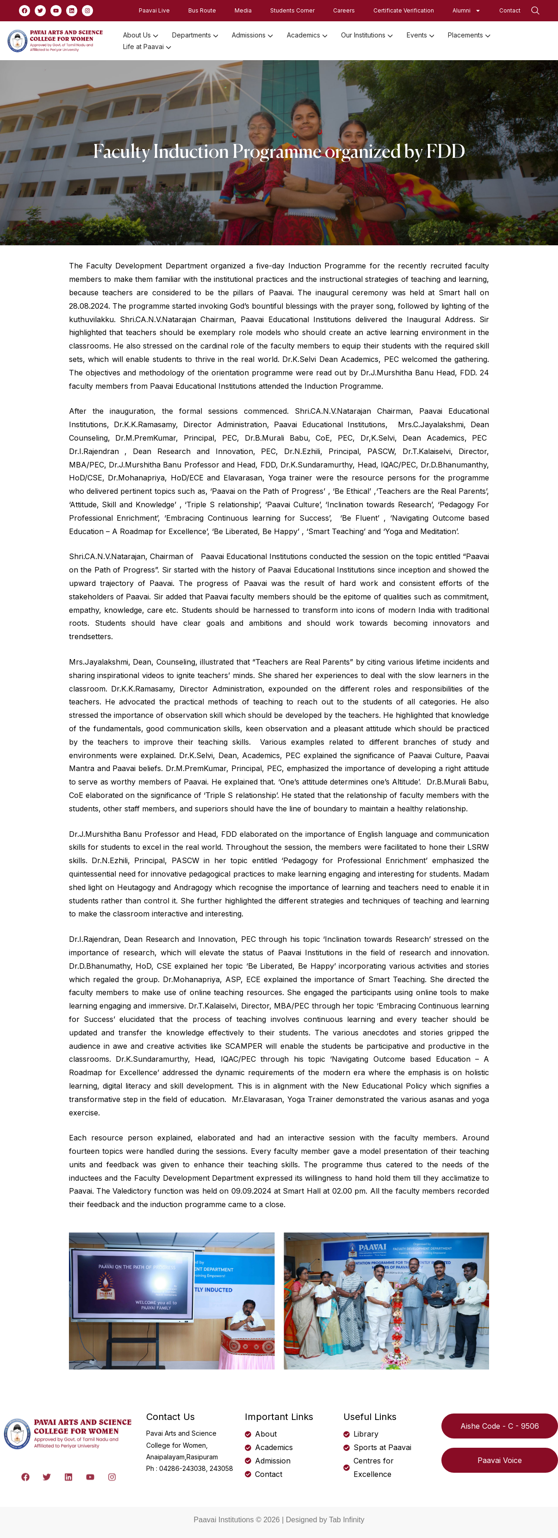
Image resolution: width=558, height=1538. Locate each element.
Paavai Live (154, 10)
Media (243, 10)
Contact (510, 10)
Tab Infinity (346, 1520)
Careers (344, 10)
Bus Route (202, 10)
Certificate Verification (403, 10)
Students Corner (292, 10)
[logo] (56, 40)
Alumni (467, 10)
